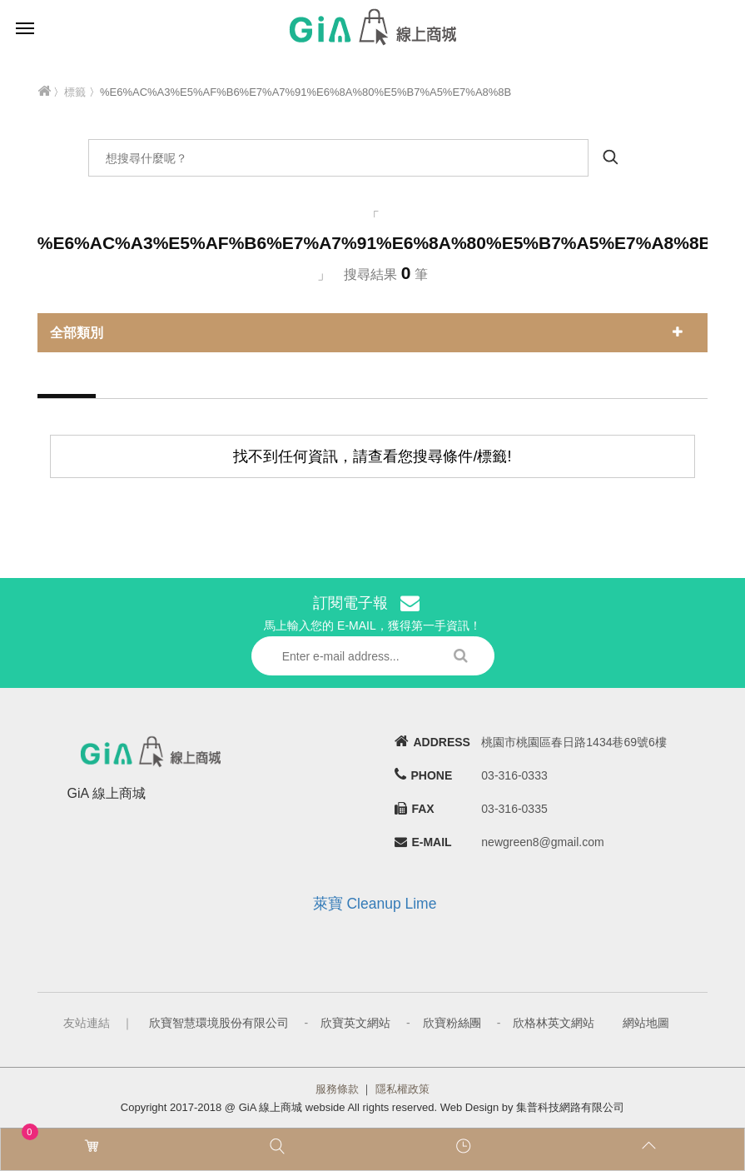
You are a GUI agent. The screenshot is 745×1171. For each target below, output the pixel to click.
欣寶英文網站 (355, 1022)
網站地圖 (646, 1022)
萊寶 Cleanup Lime (375, 903)
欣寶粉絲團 (452, 1022)
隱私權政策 (402, 1089)
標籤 (75, 92)
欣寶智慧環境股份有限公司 (219, 1022)
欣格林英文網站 (553, 1022)
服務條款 (337, 1089)
